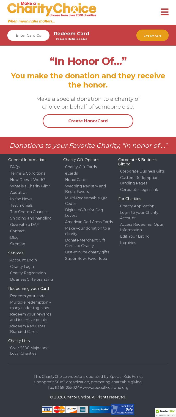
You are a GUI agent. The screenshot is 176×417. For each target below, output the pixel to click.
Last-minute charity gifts (87, 252)
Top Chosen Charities (29, 212)
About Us (18, 192)
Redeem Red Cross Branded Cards (27, 329)
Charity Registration (28, 273)
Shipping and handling (31, 218)
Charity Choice (77, 397)
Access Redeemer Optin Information (142, 227)
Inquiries (128, 243)
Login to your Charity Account (139, 215)
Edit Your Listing (135, 236)
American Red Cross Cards (89, 222)
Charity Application (137, 206)
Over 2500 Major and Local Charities (29, 351)
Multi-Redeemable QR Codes (86, 201)
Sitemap (17, 244)
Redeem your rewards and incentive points (30, 317)
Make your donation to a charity (87, 231)
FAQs (14, 167)
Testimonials (21, 205)
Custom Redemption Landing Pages (139, 180)
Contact (17, 231)
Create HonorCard (88, 120)
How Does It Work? (27, 180)
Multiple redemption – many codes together (30, 305)
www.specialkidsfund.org (106, 387)
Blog (14, 237)
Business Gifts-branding (31, 279)
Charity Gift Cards (81, 167)
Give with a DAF (24, 224)
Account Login (23, 260)
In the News (21, 199)
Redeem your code (28, 296)
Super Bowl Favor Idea (86, 258)
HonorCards (76, 180)
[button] (165, 412)
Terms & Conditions (27, 173)
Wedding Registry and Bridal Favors (85, 189)
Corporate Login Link (139, 189)
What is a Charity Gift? (30, 186)
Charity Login (22, 266)
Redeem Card (71, 33)
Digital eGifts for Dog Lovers (84, 213)
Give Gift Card (153, 35)
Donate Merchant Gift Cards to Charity (85, 243)
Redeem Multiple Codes (71, 39)
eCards (71, 173)
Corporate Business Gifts (142, 171)
